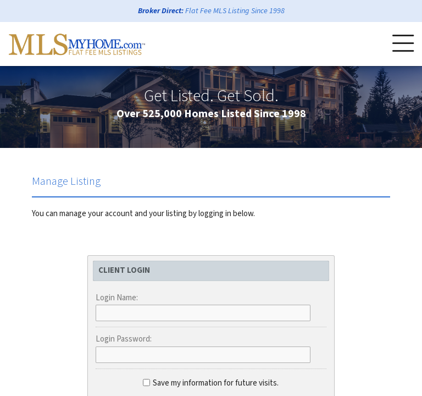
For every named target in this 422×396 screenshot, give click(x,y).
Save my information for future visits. (211, 383)
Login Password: (124, 339)
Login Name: (117, 298)
